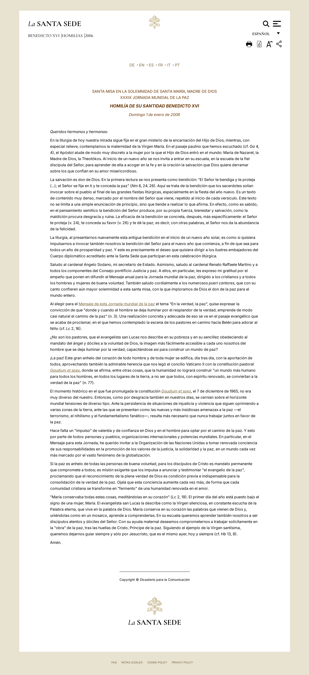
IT (169, 65)
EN (141, 65)
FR (160, 65)
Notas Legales (132, 662)
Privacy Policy (182, 662)
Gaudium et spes (65, 370)
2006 (89, 35)
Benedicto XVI (44, 35)
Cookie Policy (157, 662)
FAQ (114, 662)
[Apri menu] (276, 24)
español (263, 35)
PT (177, 65)
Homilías (73, 35)
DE (132, 65)
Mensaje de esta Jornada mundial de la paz (117, 303)
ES (151, 65)
